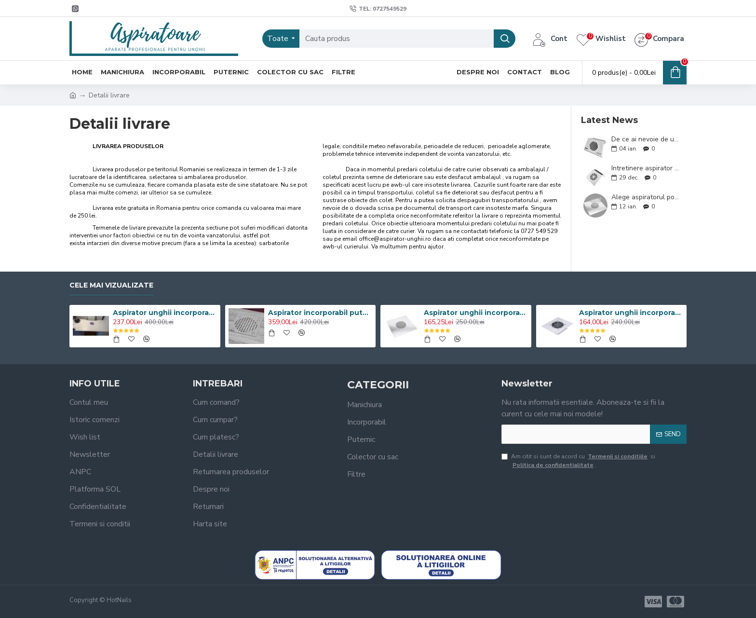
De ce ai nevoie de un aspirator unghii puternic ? (645, 139)
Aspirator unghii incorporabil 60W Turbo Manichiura (476, 312)
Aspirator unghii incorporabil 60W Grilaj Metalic (631, 312)
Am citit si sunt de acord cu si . (578, 460)
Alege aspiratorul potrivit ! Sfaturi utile (645, 197)
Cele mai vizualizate (111, 285)
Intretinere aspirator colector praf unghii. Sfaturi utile (645, 168)
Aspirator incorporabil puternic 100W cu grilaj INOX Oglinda (320, 312)
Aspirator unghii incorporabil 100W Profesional (165, 312)
